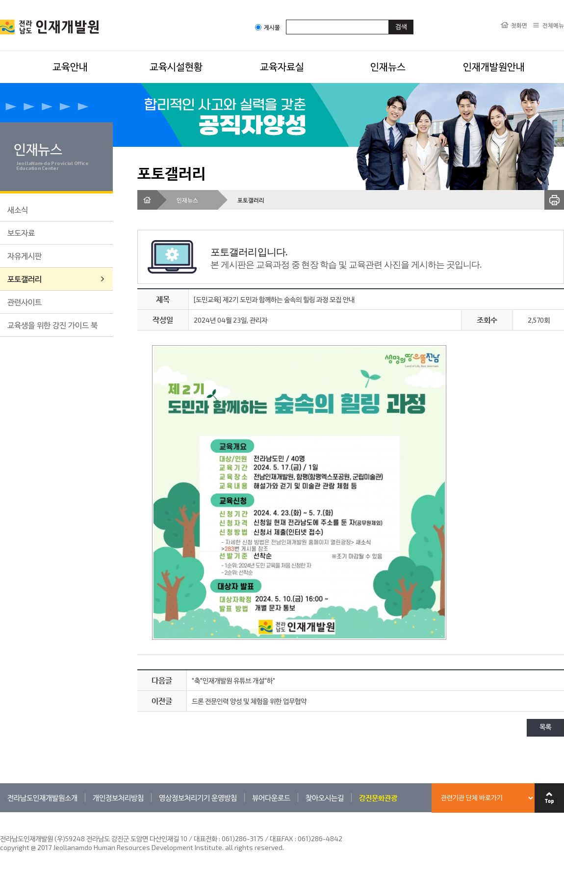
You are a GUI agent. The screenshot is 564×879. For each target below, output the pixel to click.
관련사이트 (24, 301)
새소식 (17, 209)
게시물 (267, 27)
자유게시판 (24, 255)
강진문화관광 (378, 797)
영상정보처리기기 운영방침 (198, 797)
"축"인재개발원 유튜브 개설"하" (233, 680)
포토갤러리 (24, 278)
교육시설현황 (176, 66)
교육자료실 (282, 66)
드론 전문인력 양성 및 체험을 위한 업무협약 (249, 701)
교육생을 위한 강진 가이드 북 (52, 325)
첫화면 (519, 25)
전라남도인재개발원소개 (42, 797)
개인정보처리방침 (118, 797)
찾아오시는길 (325, 797)
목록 (545, 727)
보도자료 (21, 232)
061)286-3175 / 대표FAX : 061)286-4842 (282, 838)
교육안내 (70, 66)
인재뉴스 (388, 66)
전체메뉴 (553, 25)
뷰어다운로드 (271, 797)
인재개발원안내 (494, 66)
